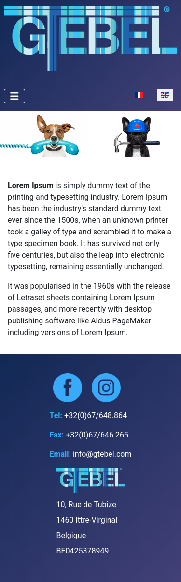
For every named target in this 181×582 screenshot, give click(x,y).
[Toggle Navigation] (14, 96)
